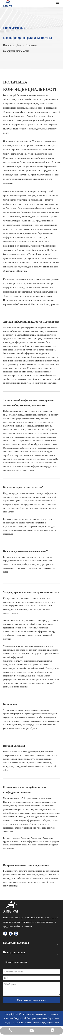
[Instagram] (16, 934)
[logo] (10, 907)
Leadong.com (22, 1022)
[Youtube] (11, 934)
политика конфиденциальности (45, 1022)
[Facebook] (5, 934)
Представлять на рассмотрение (31, 1000)
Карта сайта (53, 1018)
